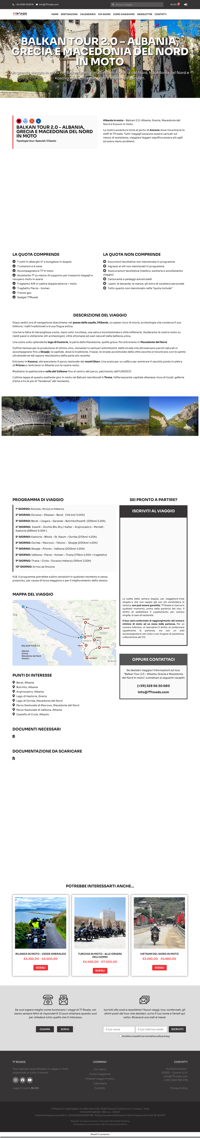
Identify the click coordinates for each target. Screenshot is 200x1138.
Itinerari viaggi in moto (100, 1080)
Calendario (88, 14)
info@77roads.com (176, 1077)
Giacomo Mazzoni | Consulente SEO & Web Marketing (106, 1122)
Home (54, 14)
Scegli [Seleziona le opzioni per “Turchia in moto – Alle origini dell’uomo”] (100, 972)
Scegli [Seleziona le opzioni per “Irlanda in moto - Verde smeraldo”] (40, 969)
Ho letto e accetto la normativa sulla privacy (146, 1037)
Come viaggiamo (124, 14)
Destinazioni (69, 14)
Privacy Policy (179, 1089)
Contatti (161, 14)
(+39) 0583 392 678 (175, 1081)
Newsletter (144, 14)
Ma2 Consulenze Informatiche (114, 1126)
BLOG (35, 1089)
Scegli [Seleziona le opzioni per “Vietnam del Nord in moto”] (159, 969)
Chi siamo (104, 14)
